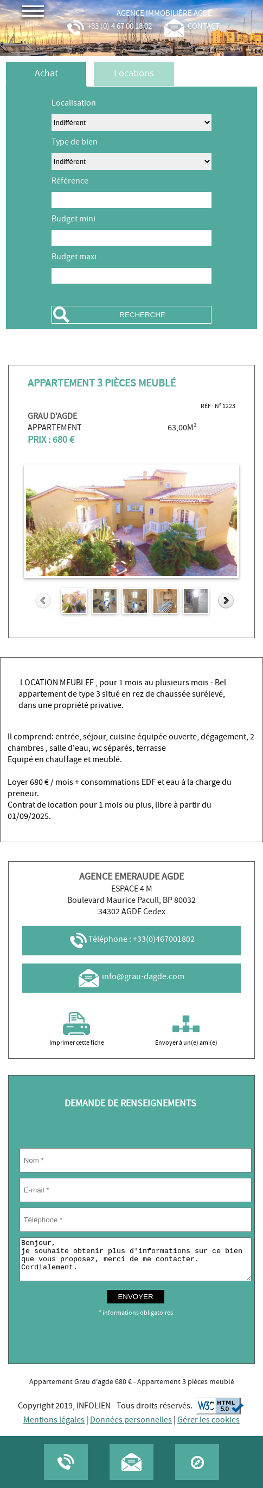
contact (191, 26)
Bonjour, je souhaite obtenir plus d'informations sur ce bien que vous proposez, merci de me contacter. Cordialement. (136, 1263)
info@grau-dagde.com (131, 976)
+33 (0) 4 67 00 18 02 (108, 26)
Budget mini (73, 219)
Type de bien (75, 142)
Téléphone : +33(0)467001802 (131, 939)
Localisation (74, 103)
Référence (70, 181)
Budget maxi (74, 257)
